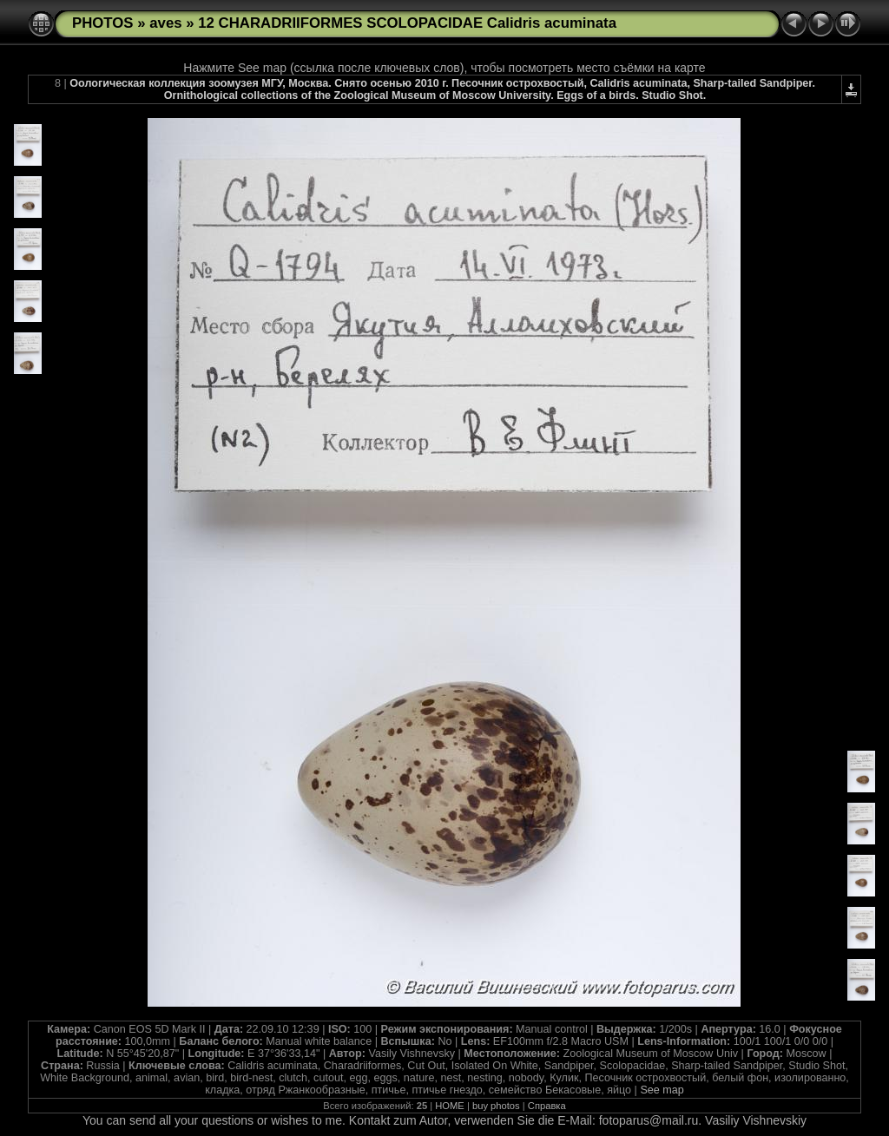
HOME (449, 1105)
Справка (547, 1105)
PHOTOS (103, 23)
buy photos (496, 1105)
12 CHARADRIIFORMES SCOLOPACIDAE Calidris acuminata (407, 23)
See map (661, 1090)
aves (165, 23)
